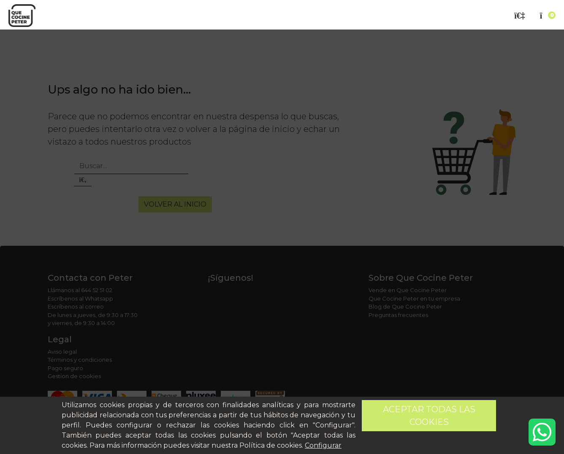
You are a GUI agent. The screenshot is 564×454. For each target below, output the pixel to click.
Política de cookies (270, 445)
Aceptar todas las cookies (429, 415)
